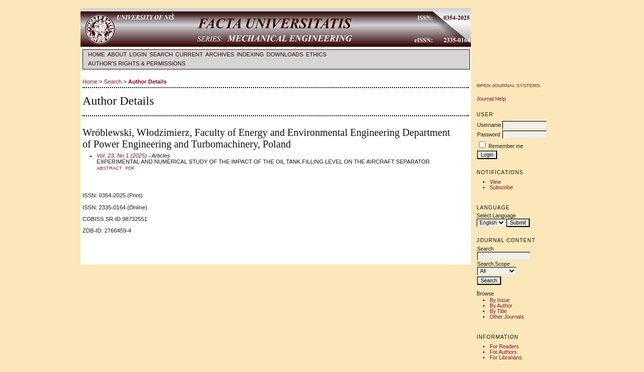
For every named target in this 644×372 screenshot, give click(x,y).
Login (138, 54)
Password (488, 134)
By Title (498, 311)
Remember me (506, 146)
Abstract (109, 168)
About (117, 54)
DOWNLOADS (285, 54)
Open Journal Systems (508, 85)
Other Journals (507, 317)
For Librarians (506, 357)
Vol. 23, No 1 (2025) (122, 156)
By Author (501, 306)
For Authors (503, 352)
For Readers (504, 346)
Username (489, 125)
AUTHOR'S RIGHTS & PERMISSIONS (137, 63)
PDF (130, 168)
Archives (219, 54)
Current (189, 54)
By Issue (500, 300)
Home (96, 54)
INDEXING (250, 54)
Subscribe (501, 187)
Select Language (496, 215)
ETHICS (316, 54)
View (495, 182)
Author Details (147, 82)
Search (161, 54)
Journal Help (491, 99)
